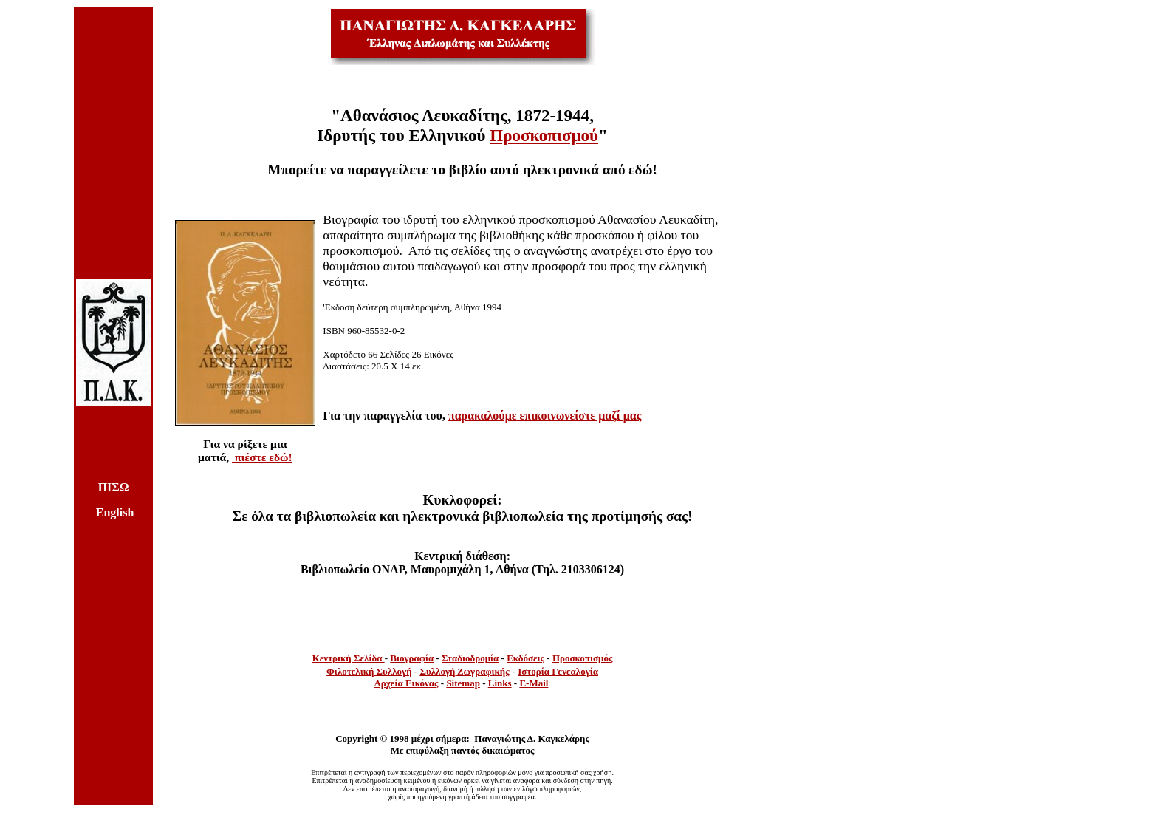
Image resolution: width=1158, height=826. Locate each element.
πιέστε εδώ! (262, 457)
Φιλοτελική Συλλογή (369, 671)
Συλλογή (437, 671)
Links (500, 683)
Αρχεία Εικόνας (406, 683)
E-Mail (533, 683)
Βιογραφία (412, 657)
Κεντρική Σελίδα (348, 657)
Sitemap (463, 683)
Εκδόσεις (525, 657)
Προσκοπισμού (544, 135)
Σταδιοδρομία (470, 657)
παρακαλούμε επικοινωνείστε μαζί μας (545, 415)
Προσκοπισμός (582, 657)
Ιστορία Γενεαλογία (558, 671)
